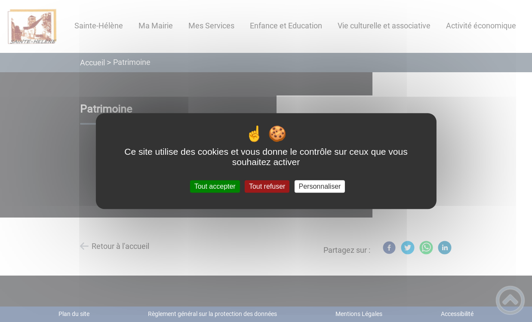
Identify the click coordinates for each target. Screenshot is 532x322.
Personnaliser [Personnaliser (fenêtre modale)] (320, 186)
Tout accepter (215, 186)
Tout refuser (267, 186)
